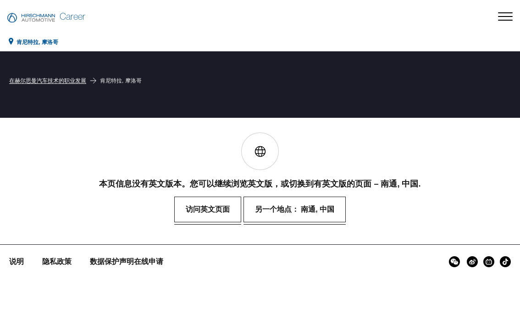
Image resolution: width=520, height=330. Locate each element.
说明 (16, 261)
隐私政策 (57, 261)
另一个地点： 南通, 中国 (294, 209)
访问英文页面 (208, 209)
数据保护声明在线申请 (126, 261)
